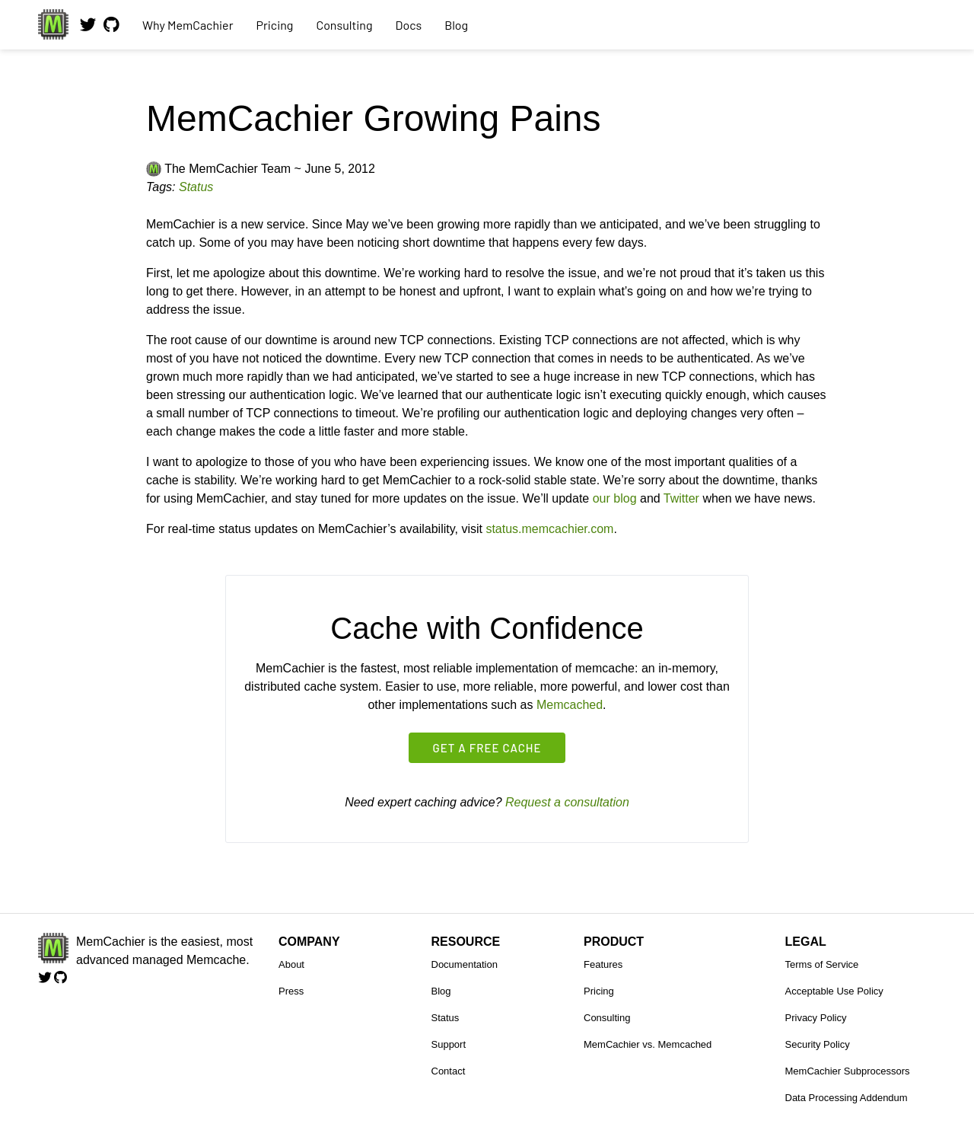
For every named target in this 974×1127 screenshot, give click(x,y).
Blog (456, 25)
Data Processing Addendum (846, 1097)
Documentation (464, 964)
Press (291, 991)
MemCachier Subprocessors (847, 1071)
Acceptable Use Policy (834, 991)
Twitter (681, 498)
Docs (409, 25)
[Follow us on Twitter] (88, 30)
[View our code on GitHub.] (111, 30)
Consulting (344, 25)
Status (196, 186)
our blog (615, 498)
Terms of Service (822, 964)
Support (448, 1044)
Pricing (274, 25)
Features (603, 964)
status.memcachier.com (549, 528)
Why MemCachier (187, 25)
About (291, 964)
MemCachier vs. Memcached (647, 1044)
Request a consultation (567, 802)
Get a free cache (487, 748)
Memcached (569, 704)
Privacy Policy (816, 1017)
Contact (448, 1071)
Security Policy (817, 1044)
